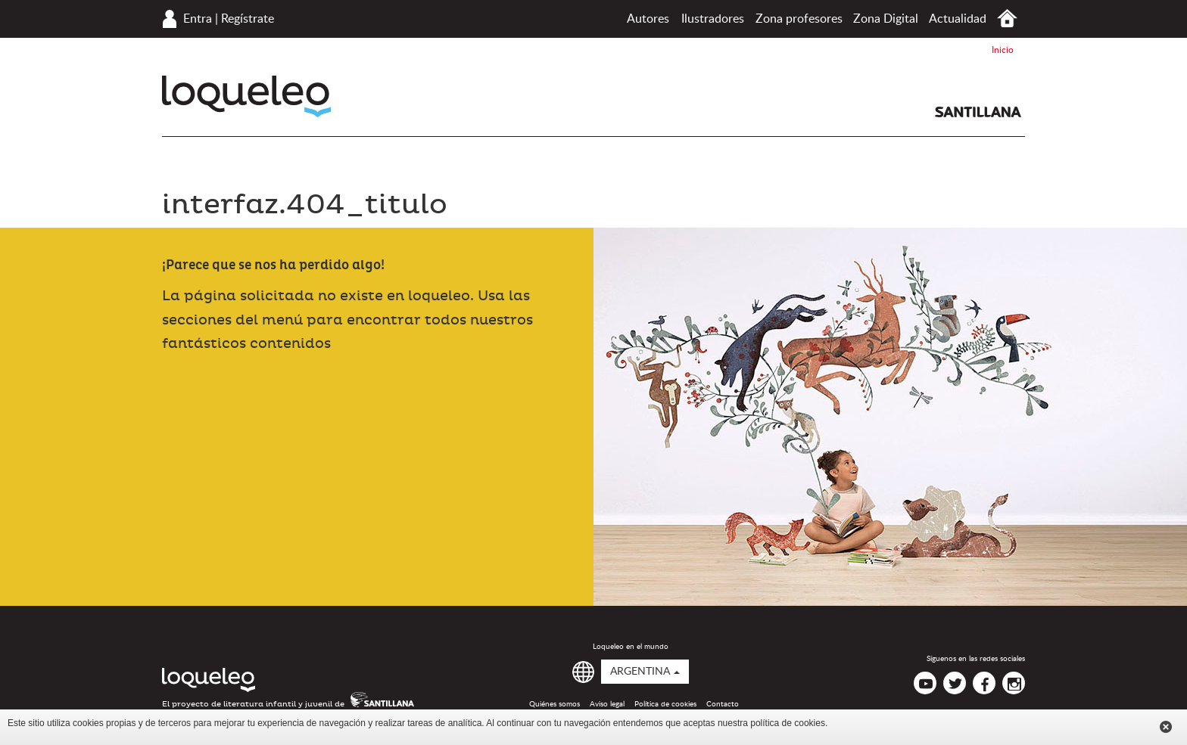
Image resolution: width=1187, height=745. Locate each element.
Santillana (978, 112)
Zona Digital (885, 19)
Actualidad (957, 19)
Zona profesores (799, 19)
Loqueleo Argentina (246, 96)
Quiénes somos (554, 704)
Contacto (722, 704)
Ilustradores (712, 19)
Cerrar (1166, 727)
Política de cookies (665, 704)
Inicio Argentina (1007, 18)
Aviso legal (607, 704)
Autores (648, 19)
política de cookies (787, 723)
